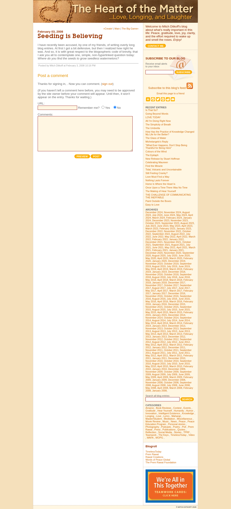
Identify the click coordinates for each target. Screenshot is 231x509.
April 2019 (162, 269)
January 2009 (159, 379)
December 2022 (154, 231)
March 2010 (175, 366)
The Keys (163, 435)
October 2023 (153, 223)
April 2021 (182, 247)
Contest (177, 408)
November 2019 (154, 263)
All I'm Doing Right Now (158, 121)
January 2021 (176, 250)
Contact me (156, 46)
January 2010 (159, 369)
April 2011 (162, 355)
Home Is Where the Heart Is (160, 184)
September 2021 (161, 244)
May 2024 (181, 215)
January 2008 (159, 390)
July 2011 (172, 352)
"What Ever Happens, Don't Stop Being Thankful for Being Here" (166, 146)
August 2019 (159, 266)
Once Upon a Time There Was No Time (166, 187)
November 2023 (179, 220)
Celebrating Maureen (157, 162)
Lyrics (166, 416)
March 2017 (175, 290)
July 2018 (172, 277)
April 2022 (182, 236)
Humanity (179, 410)
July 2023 (151, 225)
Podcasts (166, 426)
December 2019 (176, 261)
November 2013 (154, 328)
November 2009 (154, 371)
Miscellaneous (184, 418)
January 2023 (183, 228)
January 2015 (159, 315)
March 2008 (175, 388)
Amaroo (150, 408)
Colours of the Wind (156, 151)
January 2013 (159, 336)
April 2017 (162, 290)
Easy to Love (152, 204)
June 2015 (184, 309)
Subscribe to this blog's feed (170, 88)
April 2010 (162, 366)
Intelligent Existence (169, 413)
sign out (107, 84)
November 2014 (154, 317)
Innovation (151, 413)
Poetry (176, 426)
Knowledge (188, 413)
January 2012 (159, 347)
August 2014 (159, 320)
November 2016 (154, 296)
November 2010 (154, 361)
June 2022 (158, 236)
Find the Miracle (154, 166)
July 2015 (172, 309)
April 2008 (162, 388)
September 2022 (161, 234)
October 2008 (171, 382)
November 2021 (172, 242)
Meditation (169, 418)
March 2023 (152, 228)
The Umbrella (153, 128)
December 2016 (176, 293)
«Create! (108, 28)
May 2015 (151, 312)
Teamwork (151, 435)
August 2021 (178, 244)
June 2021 (158, 247)
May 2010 (151, 366)
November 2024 (172, 212)
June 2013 (184, 331)
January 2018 (159, 282)
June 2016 (184, 298)
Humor (189, 410)
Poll (184, 426)
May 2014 (151, 323)
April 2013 (162, 334)
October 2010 (171, 361)
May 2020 (151, 258)
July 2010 (172, 363)
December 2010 (176, 358)
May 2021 (170, 247)
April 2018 (162, 279)
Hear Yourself (164, 410)
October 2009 (171, 371)
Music (165, 421)
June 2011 (184, 352)
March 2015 (175, 312)
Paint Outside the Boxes (158, 201)
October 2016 (171, 296)
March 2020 (175, 258)
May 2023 (175, 225)
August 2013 (159, 331)
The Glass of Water (156, 138)
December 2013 (176, 325)
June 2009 (184, 374)
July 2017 (172, 288)
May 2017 (151, 290)
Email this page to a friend (170, 93)
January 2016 (159, 304)
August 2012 (159, 342)
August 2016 (159, 298)
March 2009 (175, 377)
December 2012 (176, 336)
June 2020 (184, 255)
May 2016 (151, 301)
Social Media (165, 432)
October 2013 (171, 328)
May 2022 (170, 236)
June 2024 (169, 215)
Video (192, 435)
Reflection (151, 432)
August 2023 (187, 223)
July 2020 (172, 255)
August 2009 (159, 374)
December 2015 (176, 304)
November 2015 (154, 306)
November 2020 (172, 252)
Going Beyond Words (157, 113)
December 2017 (176, 282)
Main (117, 28)
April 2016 (162, 301)
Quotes (181, 429)
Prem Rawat (152, 454)
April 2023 (186, 225)
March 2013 (175, 334)
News (174, 421)
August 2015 (159, 309)
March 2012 (175, 344)
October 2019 (171, 263)
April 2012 (162, 344)
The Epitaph (152, 155)
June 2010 (184, 363)
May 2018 (151, 279)
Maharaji (176, 416)
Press (157, 429)
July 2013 (172, 331)
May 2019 (151, 269)
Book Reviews (163, 408)
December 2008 (176, 379)
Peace (182, 421)
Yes (107, 107)
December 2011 (176, 347)
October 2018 (171, 274)
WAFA (150, 437)
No (119, 107)
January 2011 (159, 358)
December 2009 (176, 369)
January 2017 (159, 293)
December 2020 (154, 252)
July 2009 (172, 374)
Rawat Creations (154, 457)
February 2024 (174, 217)
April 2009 (162, 377)
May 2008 (151, 388)
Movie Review (153, 421)
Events (187, 408)
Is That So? (152, 110)
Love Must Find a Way (157, 176)
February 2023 (167, 228)
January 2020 (159, 261)
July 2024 (157, 215)
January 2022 (176, 239)
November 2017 (154, 285)
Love (158, 416)
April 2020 (162, 258)
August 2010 (159, 363)
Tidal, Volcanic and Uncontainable (164, 169)
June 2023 (163, 225)
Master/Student (154, 418)
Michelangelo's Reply (157, 141)
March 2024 (158, 217)
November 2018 (154, 274)
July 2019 (172, 266)
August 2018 (159, 277)
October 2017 (171, 285)
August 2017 (159, 288)
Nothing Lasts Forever (157, 180)
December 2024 (154, 212)
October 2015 (171, 306)
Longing (150, 416)
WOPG (159, 437)
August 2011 (159, 352)
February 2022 (160, 239)
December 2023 (160, 220)
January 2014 (159, 325)
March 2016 (175, 301)
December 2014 (176, 315)
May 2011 (151, 355)
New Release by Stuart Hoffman (163, 158)
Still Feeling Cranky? (157, 173)
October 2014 (171, 317)
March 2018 (175, 279)
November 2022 (172, 231)
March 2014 (175, 323)
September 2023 (170, 223)
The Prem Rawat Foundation (161, 462)
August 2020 (159, 255)
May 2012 (151, 344)
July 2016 (172, 298)
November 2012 (154, 339)
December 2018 (176, 271)
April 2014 (162, 323)
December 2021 (154, 242)
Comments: (45, 114)
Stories (177, 432)
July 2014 (172, 320)
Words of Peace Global (158, 459)
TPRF (186, 432)
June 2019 (184, 266)
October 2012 (171, 339)
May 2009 (151, 377)
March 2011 (175, 355)
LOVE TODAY (153, 117)
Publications (168, 429)
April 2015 (162, 312)
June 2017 (184, 288)
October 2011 (171, 350)
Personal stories (176, 424)
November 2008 (154, 382)
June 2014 (184, 320)
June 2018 (184, 277)
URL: (41, 103)
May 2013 (151, 334)
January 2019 (159, 271)
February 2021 (160, 250)
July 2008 (172, 385)
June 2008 (184, 385)
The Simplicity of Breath (158, 124)
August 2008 (159, 385)
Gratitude (150, 410)
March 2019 (175, 269)
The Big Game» (130, 28)
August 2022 (178, 234)
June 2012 (184, 342)
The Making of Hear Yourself (161, 191)
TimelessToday (179, 435)
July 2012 (172, 342)
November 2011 (154, 350)
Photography (152, 426)
